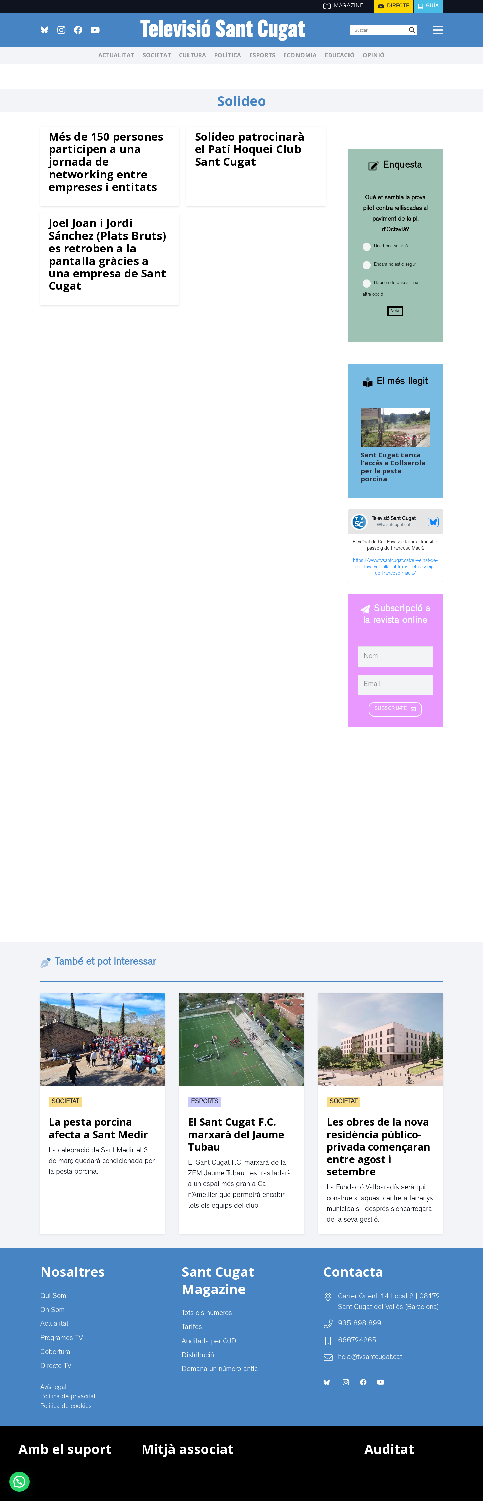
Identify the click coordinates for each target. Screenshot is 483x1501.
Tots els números (207, 1313)
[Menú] (437, 30)
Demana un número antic (220, 1369)
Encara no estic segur (395, 264)
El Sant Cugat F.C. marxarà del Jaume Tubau (236, 1134)
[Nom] (395, 656)
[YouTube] (95, 30)
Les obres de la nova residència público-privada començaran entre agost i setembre (378, 1146)
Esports (204, 1102)
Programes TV (61, 1338)
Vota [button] (395, 311)
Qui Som (53, 1296)
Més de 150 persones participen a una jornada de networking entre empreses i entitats (106, 161)
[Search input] (380, 30)
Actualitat (54, 1324)
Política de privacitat (68, 1397)
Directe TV (55, 1366)
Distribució (198, 1356)
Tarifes (192, 1328)
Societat (65, 1102)
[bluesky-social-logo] (44, 30)
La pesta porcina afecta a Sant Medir (98, 1128)
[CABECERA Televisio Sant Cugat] (226, 30)
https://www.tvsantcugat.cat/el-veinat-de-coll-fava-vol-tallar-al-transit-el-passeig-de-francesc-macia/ (395, 567)
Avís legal (53, 1387)
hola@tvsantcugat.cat (370, 1357)
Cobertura (55, 1352)
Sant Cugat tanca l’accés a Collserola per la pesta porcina (393, 466)
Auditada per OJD (209, 1342)
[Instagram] (61, 30)
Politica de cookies (66, 1406)
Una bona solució (391, 246)
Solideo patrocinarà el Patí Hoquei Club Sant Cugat (250, 149)
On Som (52, 1310)
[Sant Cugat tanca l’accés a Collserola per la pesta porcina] (395, 413)
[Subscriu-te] (395, 709)
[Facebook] (78, 30)
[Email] (395, 685)
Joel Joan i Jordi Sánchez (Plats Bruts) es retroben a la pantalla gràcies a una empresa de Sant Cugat (107, 254)
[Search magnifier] (412, 30)
